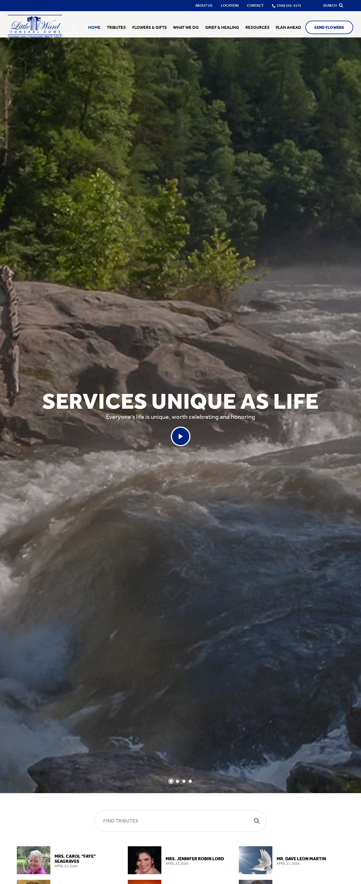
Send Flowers (326, 27)
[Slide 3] (183, 781)
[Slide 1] (171, 781)
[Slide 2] (177, 781)
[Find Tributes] (180, 821)
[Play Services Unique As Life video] (180, 436)
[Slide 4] (190, 781)
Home (100, 27)
